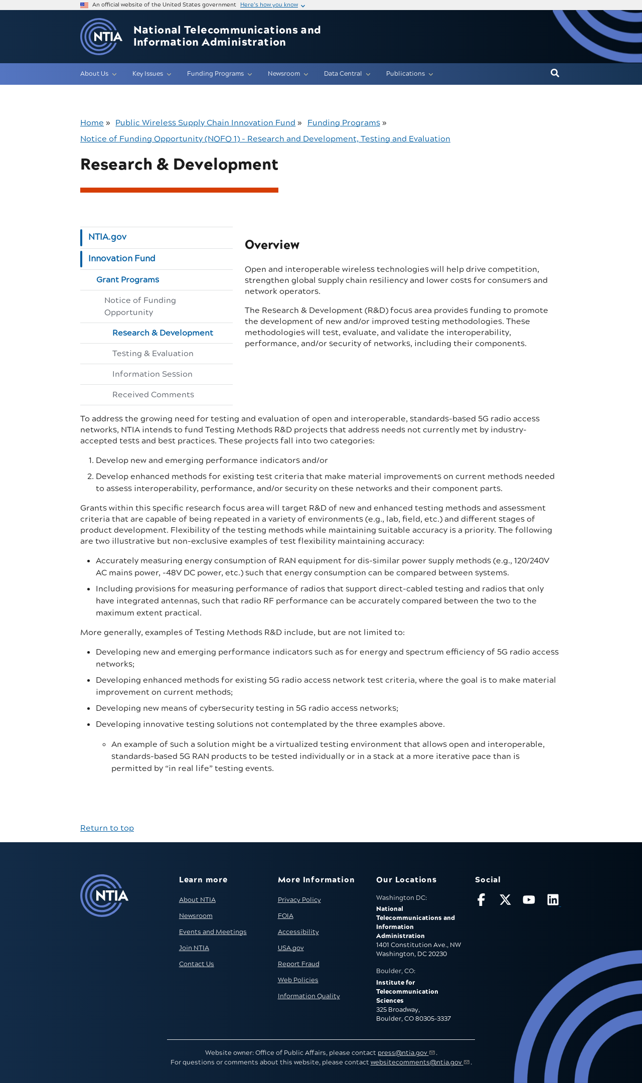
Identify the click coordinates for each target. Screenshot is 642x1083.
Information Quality (309, 996)
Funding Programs (343, 122)
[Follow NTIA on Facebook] (482, 901)
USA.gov (291, 948)
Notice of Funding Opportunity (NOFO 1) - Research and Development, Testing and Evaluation (265, 138)
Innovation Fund (121, 259)
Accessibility (298, 932)
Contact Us (196, 964)
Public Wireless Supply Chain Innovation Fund (205, 122)
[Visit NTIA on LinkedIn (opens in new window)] (554, 901)
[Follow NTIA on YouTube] (530, 901)
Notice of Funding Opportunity (140, 306)
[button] (555, 74)
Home (92, 122)
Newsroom (196, 915)
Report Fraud (298, 964)
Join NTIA (194, 948)
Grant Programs (127, 279)
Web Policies (298, 980)
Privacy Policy (299, 899)
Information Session (152, 374)
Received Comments (153, 394)
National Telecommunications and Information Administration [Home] (227, 37)
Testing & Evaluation (153, 353)
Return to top (107, 828)
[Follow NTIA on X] (506, 901)
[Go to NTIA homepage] (101, 37)
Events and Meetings (213, 932)
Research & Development (162, 333)
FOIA (285, 915)
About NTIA (197, 899)
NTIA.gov (107, 237)
